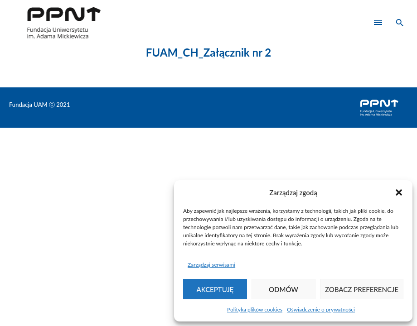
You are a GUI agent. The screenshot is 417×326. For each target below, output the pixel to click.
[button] (398, 192)
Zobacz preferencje (361, 289)
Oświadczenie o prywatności (321, 309)
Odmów (283, 289)
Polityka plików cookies (254, 309)
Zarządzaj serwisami (211, 264)
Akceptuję (215, 289)
